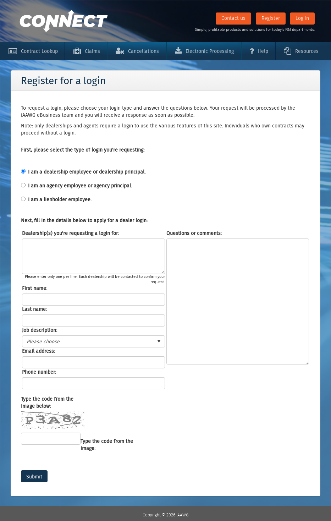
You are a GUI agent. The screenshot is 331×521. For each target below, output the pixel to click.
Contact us (233, 18)
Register (270, 18)
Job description (39, 330)
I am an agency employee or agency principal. (80, 185)
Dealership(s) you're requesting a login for (70, 233)
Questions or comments (193, 233)
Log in (302, 18)
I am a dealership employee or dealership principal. (86, 171)
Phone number (38, 371)
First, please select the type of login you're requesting (82, 149)
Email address (38, 351)
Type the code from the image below (47, 402)
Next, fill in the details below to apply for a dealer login (84, 220)
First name (34, 288)
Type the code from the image (107, 445)
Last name (34, 309)
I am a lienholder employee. (60, 199)
